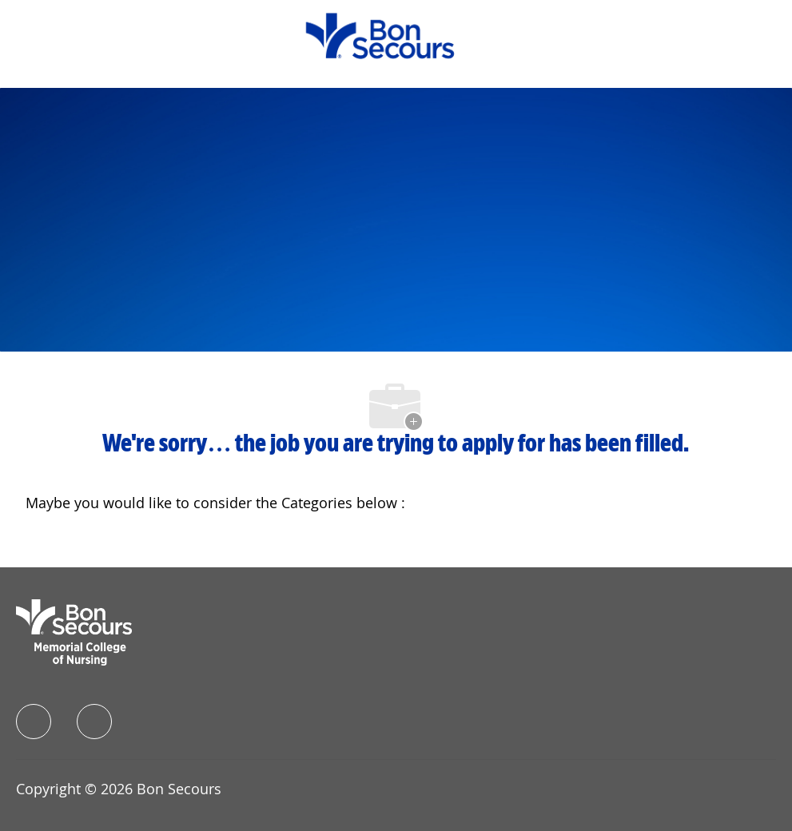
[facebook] (33, 721)
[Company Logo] (380, 34)
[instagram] (94, 721)
